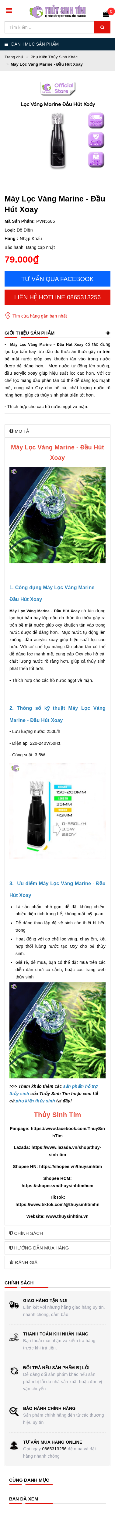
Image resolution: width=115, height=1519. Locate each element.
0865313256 (54, 1448)
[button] (57, 431)
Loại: (10, 230)
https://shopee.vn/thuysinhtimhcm (57, 1185)
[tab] (57, 431)
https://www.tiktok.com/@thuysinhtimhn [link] (57, 1204)
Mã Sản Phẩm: (20, 221)
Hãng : (11, 238)
